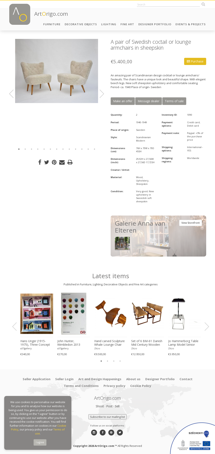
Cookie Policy (140, 386)
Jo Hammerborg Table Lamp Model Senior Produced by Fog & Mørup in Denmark (183, 343)
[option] (56, 71)
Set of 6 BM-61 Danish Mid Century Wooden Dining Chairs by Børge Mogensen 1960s (146, 343)
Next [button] (99, 94)
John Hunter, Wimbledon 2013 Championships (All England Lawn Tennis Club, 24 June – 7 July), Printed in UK (72, 343)
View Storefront (190, 223)
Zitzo (97, 348)
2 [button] (25, 149)
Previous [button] (14, 94)
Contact (186, 379)
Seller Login (64, 379)
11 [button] (82, 149)
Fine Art (127, 24)
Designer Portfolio (154, 24)
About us (133, 379)
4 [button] (38, 149)
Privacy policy (114, 386)
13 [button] (94, 149)
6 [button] (50, 149)
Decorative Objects (81, 24)
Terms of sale (174, 101)
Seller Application (36, 379)
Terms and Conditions (81, 386)
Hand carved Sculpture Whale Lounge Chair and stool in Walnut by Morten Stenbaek (109, 343)
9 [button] (69, 149)
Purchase (195, 61)
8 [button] (63, 149)
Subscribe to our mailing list (107, 417)
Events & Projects (191, 24)
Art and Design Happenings (99, 379)
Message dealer (148, 101)
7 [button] (57, 149)
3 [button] (31, 149)
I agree (40, 442)
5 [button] (44, 149)
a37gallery (26, 348)
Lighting (108, 24)
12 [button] (88, 149)
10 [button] (75, 149)
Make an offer (122, 101)
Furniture (51, 24)
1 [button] (19, 149)
